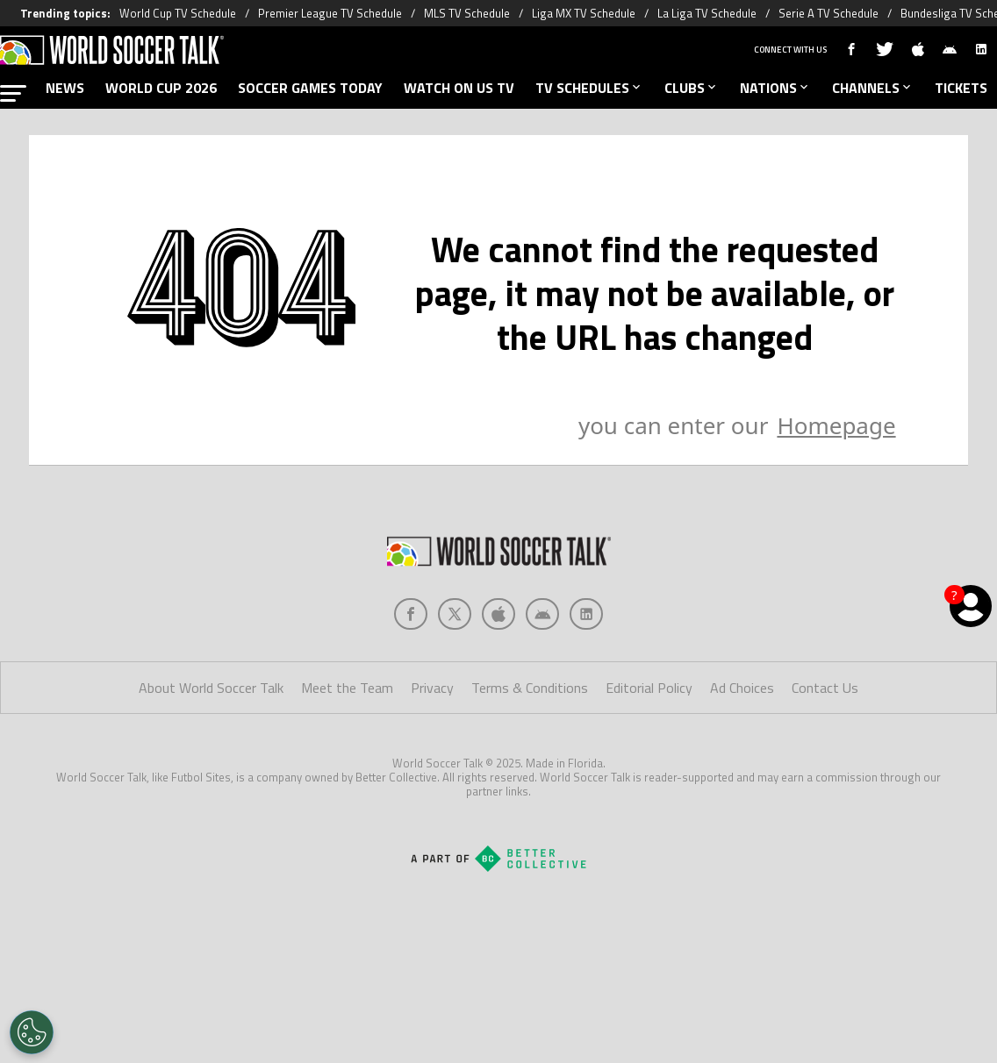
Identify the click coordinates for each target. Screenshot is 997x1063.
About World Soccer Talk (211, 687)
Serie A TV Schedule (828, 13)
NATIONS (775, 87)
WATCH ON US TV (459, 87)
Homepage (836, 425)
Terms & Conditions (529, 687)
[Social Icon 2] (498, 614)
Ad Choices (742, 687)
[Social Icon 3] (542, 614)
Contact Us (825, 687)
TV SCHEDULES (589, 87)
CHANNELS (873, 87)
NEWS (65, 87)
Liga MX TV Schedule (583, 13)
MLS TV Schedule (467, 13)
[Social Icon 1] (455, 614)
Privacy (432, 687)
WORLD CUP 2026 (161, 87)
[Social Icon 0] (411, 614)
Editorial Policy (649, 687)
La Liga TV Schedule (707, 13)
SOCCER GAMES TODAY (310, 87)
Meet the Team (347, 687)
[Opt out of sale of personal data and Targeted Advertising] (32, 1032)
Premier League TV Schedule (330, 13)
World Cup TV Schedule (177, 13)
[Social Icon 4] (586, 614)
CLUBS (691, 87)
